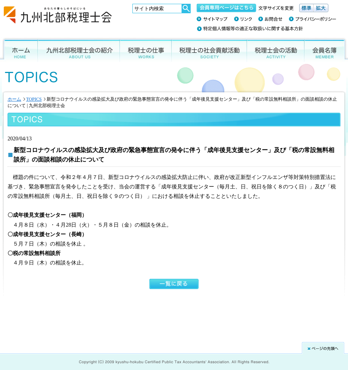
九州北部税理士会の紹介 (79, 49)
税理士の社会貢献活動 (209, 49)
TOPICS (34, 99)
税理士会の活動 (275, 49)
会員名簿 (326, 49)
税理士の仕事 (146, 49)
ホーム (19, 49)
